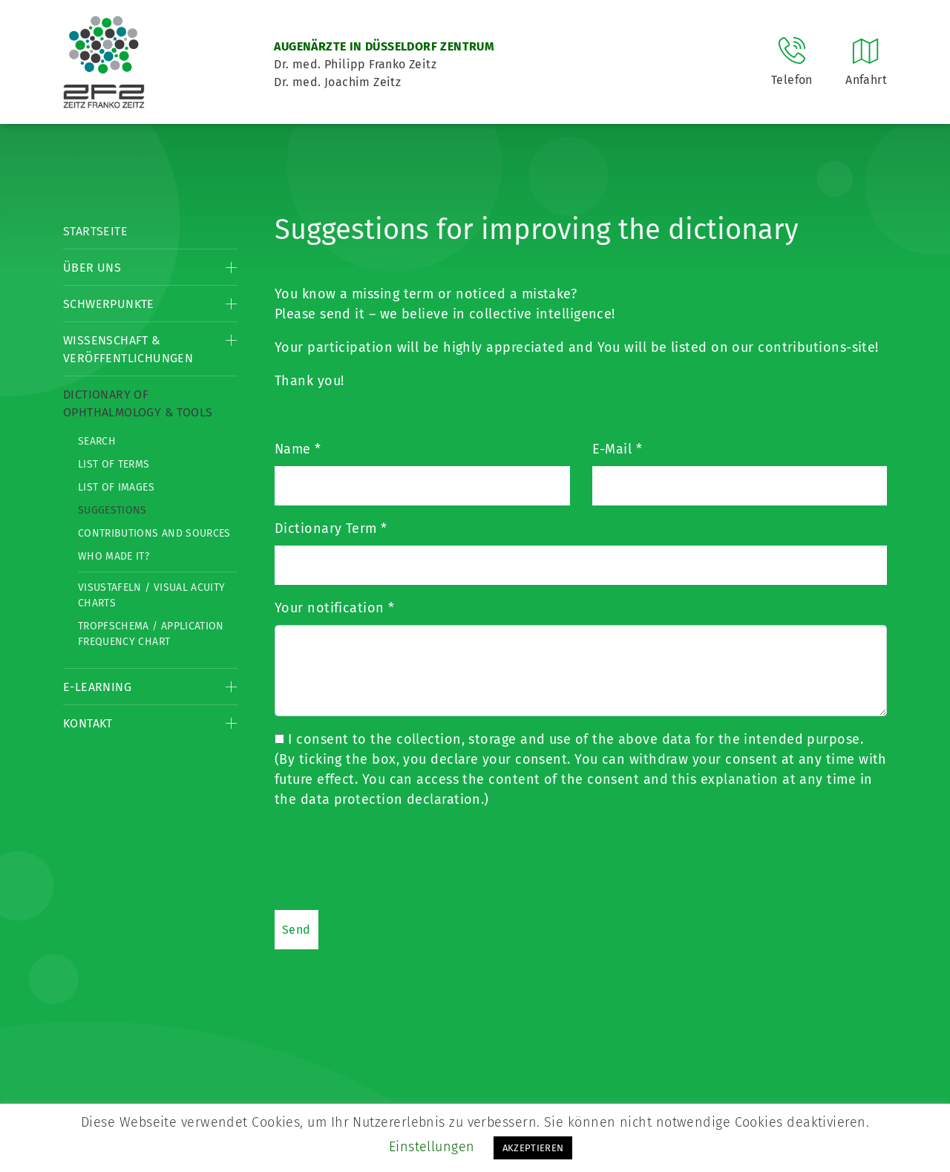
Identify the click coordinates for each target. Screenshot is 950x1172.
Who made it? (113, 556)
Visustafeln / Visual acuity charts (151, 595)
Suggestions (112, 510)
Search (97, 441)
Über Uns (92, 268)
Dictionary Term (331, 528)
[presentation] (387, 859)
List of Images (116, 487)
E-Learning (97, 687)
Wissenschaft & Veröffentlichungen (128, 349)
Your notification (335, 608)
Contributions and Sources (154, 533)
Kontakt (88, 723)
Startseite (95, 231)
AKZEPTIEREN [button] (533, 1147)
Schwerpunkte (108, 304)
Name (298, 449)
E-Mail (617, 449)
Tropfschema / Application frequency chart (151, 634)
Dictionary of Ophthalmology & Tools (137, 403)
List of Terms (114, 464)
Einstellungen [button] (432, 1147)
